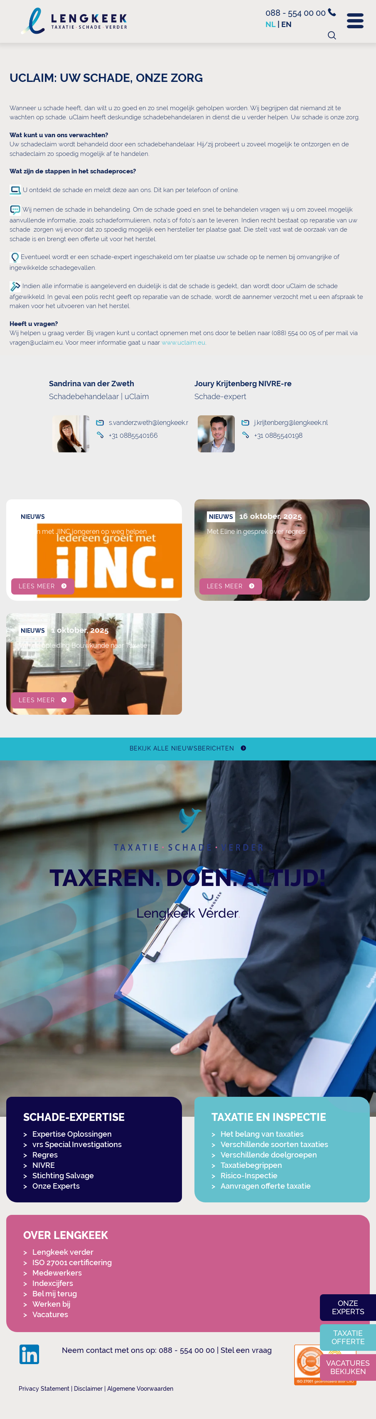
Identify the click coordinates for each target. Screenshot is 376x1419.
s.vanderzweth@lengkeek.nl (144, 423)
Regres (45, 1154)
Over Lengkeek (65, 1235)
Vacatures (50, 1314)
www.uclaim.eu (183, 342)
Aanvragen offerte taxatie (266, 1186)
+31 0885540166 (133, 435)
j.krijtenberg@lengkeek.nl (284, 423)
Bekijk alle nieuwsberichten (182, 748)
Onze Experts (56, 1186)
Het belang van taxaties (262, 1134)
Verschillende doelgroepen (269, 1154)
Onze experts (348, 1307)
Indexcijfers (52, 1283)
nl (270, 24)
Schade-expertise (74, 1117)
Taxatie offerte (348, 1337)
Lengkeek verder (62, 1252)
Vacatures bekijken (348, 1367)
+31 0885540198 (278, 435)
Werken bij (51, 1304)
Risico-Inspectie (249, 1175)
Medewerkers (57, 1272)
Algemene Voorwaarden (140, 1388)
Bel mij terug (54, 1293)
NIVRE (43, 1165)
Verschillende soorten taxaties (274, 1144)
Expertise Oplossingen (72, 1134)
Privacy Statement (44, 1388)
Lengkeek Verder (187, 913)
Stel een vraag (246, 1350)
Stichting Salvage (63, 1175)
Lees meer (37, 586)
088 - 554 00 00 (300, 13)
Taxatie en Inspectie (268, 1117)
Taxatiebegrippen (251, 1165)
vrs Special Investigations (77, 1144)
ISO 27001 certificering (72, 1262)
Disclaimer (88, 1388)
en (286, 24)
